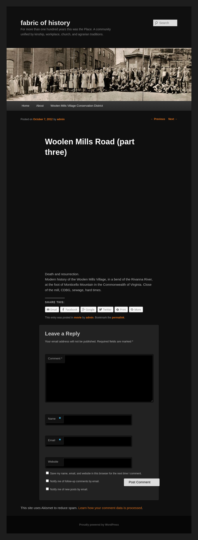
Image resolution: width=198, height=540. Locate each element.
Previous (158, 119)
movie (78, 317)
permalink (118, 317)
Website (53, 461)
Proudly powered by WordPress (99, 524)
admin (60, 119)
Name (54, 419)
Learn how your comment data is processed (110, 508)
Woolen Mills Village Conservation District (76, 105)
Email (54, 440)
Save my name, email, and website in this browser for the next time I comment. (96, 473)
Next (172, 119)
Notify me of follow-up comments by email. (74, 481)
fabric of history (45, 22)
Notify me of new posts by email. (69, 489)
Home (25, 105)
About (40, 105)
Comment (55, 358)
